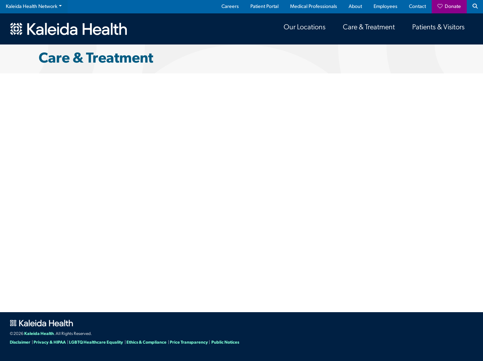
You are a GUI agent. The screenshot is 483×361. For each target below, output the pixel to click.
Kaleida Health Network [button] (31, 6)
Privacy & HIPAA (50, 342)
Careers (230, 6)
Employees (385, 6)
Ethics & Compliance (146, 342)
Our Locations (304, 27)
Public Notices (225, 342)
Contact (417, 6)
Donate (449, 6)
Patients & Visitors (438, 27)
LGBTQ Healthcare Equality (96, 342)
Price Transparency (189, 342)
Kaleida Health (39, 334)
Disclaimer (20, 342)
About (355, 6)
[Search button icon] (475, 6)
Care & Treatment (369, 27)
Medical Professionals (313, 6)
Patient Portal (264, 6)
